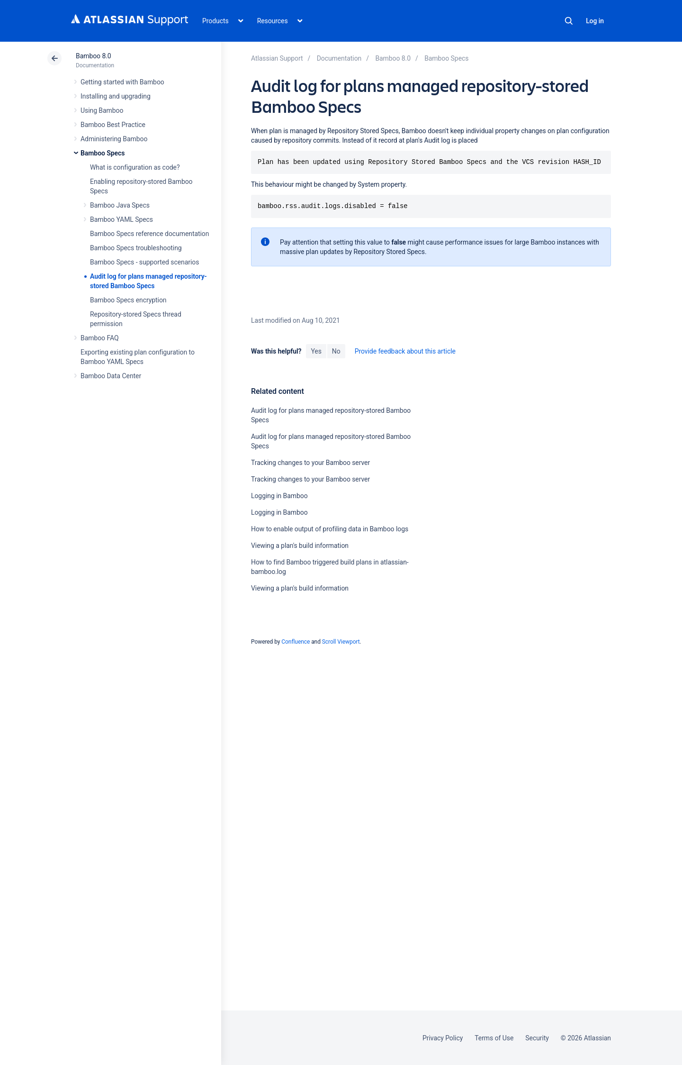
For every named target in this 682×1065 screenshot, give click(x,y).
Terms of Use (494, 1038)
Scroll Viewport (341, 641)
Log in (595, 21)
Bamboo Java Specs (120, 205)
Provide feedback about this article (405, 351)
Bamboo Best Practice (113, 124)
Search (568, 20)
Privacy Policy (442, 1038)
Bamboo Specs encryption (128, 300)
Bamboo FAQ (99, 338)
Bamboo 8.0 (93, 56)
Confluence (295, 641)
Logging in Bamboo (279, 496)
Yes (316, 351)
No (336, 351)
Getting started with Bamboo (122, 82)
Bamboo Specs (103, 153)
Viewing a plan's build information (300, 545)
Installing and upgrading (116, 96)
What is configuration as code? (135, 167)
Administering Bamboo (114, 139)
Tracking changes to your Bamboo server (310, 462)
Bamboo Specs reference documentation (149, 233)
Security (537, 1038)
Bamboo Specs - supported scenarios (144, 262)
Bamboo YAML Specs (121, 219)
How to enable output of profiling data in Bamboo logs (329, 529)
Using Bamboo (102, 110)
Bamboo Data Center (111, 376)
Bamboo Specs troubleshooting (136, 248)
